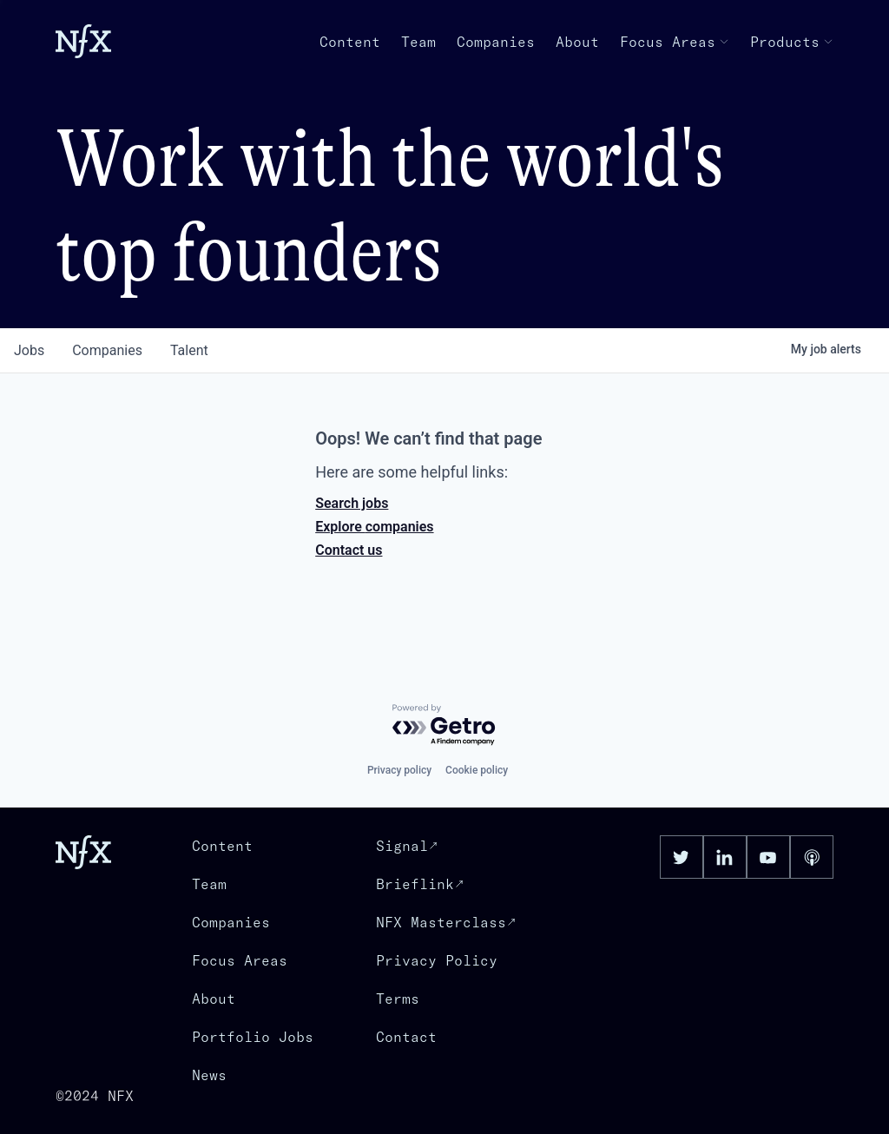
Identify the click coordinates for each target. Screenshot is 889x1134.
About (577, 41)
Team (418, 41)
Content (349, 41)
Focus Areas (674, 41)
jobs (29, 350)
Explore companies (374, 526)
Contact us (348, 550)
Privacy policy (399, 770)
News (209, 1075)
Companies (496, 41)
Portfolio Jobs (252, 1036)
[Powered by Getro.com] (444, 725)
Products (791, 41)
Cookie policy (476, 770)
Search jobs (351, 503)
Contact (406, 1036)
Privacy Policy (436, 960)
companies (107, 350)
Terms (397, 998)
